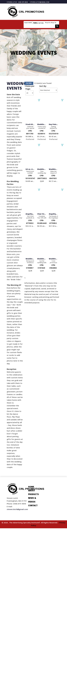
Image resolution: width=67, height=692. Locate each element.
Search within (39, 23)
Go (57, 26)
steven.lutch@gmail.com (39, 2)
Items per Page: (29, 88)
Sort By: (43, 86)
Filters (29, 83)
